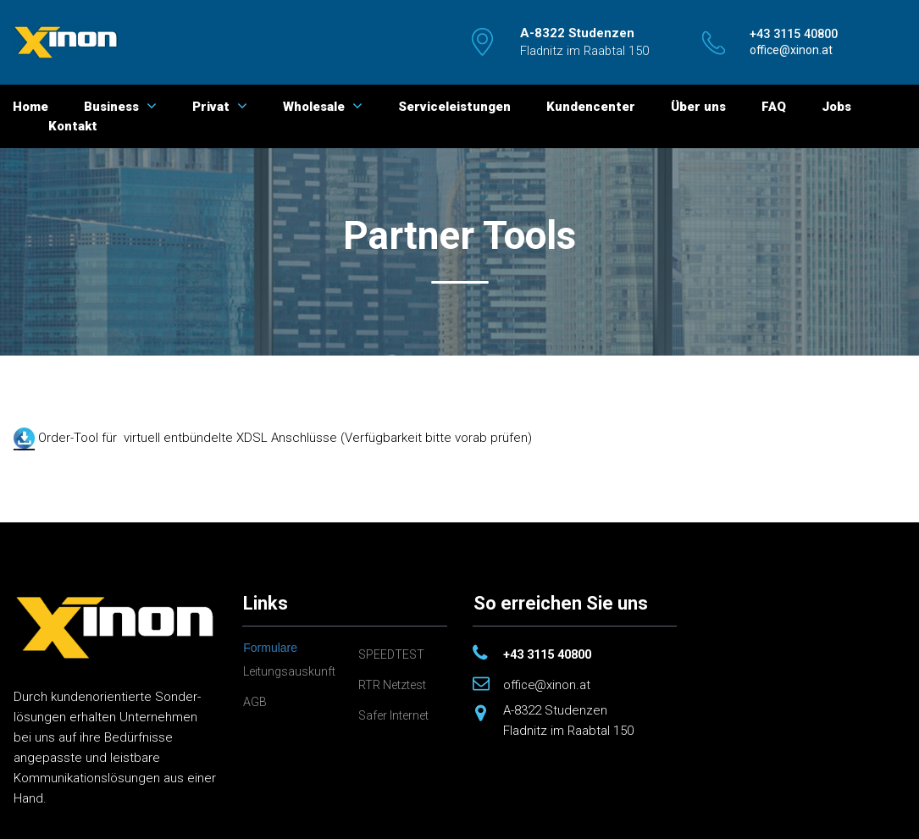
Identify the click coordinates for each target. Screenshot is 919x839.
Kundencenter (590, 106)
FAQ (773, 106)
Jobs (836, 106)
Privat (219, 106)
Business (120, 106)
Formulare (270, 647)
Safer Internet (397, 715)
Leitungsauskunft (291, 671)
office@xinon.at (547, 685)
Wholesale (323, 106)
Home (30, 106)
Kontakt (72, 126)
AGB (255, 701)
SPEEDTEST (392, 654)
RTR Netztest (396, 685)
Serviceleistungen (454, 106)
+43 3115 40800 (552, 654)
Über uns (698, 106)
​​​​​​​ (799, 33)
